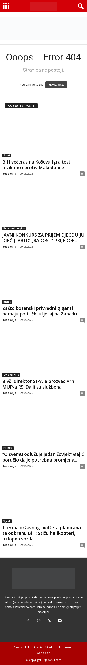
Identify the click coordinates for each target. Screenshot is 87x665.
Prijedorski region (14, 228)
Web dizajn (43, 652)
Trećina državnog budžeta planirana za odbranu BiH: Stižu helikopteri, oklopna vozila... (41, 533)
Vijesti (7, 521)
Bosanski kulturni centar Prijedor (34, 647)
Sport (6, 155)
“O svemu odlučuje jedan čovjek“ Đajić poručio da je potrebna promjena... (43, 457)
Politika (8, 447)
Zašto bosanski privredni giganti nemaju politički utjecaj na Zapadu (39, 311)
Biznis (7, 301)
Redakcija (9, 173)
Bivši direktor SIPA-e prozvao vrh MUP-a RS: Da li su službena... (38, 384)
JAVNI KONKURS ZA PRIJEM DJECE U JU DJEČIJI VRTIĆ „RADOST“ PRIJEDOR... (43, 238)
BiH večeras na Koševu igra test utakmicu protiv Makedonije (36, 165)
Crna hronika (11, 374)
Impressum (66, 647)
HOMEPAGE (56, 84)
